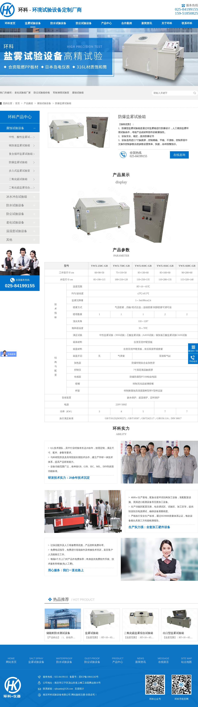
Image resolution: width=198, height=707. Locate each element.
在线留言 (163, 660)
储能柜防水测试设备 (58, 633)
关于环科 (167, 23)
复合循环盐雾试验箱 (21, 153)
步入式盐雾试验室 (19, 170)
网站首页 (11, 660)
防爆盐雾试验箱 (63, 103)
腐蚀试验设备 (44, 103)
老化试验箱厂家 (23, 92)
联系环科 (187, 23)
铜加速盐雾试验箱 (19, 145)
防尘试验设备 (84, 23)
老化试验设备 (15, 222)
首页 (17, 103)
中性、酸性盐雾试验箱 (21, 137)
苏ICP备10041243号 (89, 677)
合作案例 (126, 23)
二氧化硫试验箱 (18, 179)
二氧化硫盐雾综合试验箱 (138, 633)
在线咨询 (179, 155)
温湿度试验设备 (16, 231)
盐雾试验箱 (91, 633)
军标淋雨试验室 (61, 92)
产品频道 (29, 103)
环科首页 (10, 23)
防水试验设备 (58, 23)
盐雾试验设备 (33, 23)
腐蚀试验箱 (78, 92)
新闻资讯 (146, 23)
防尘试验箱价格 (42, 92)
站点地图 (186, 660)
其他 (9, 239)
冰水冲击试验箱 (16, 196)
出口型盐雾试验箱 (173, 633)
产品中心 (106, 23)
